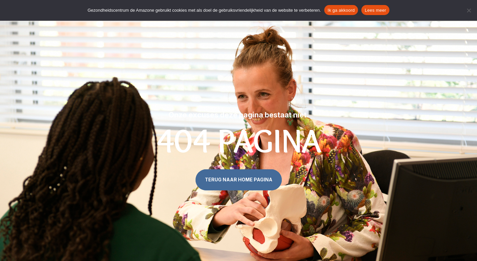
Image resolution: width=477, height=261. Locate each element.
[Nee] (468, 10)
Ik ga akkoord (341, 10)
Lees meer (375, 10)
